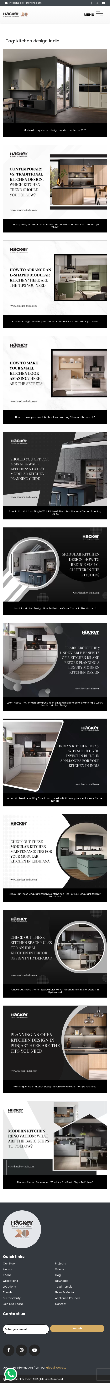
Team (7, 1275)
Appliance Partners (67, 1298)
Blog (58, 1275)
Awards (8, 1269)
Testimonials (63, 1287)
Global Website (55, 1368)
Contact (60, 1304)
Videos (59, 1269)
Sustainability (12, 1298)
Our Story (9, 1263)
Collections (10, 1281)
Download (61, 1281)
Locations (9, 1287)
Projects (60, 1263)
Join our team (13, 1304)
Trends (7, 1292)
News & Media (64, 1292)
